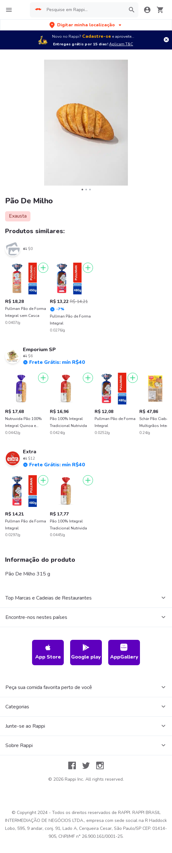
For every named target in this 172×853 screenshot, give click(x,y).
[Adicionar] (43, 268)
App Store (48, 652)
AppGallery (124, 652)
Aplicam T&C (121, 44)
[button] (86, 25)
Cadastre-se (96, 36)
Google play (86, 652)
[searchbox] (84, 9)
